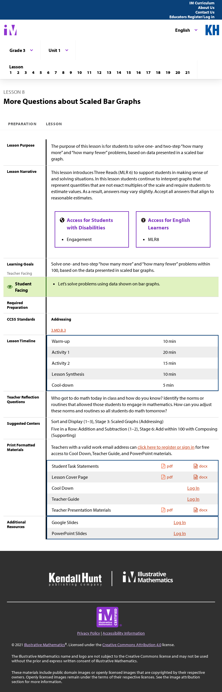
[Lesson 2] (18, 72)
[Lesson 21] (188, 72)
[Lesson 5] (41, 72)
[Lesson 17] (148, 72)
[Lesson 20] (178, 72)
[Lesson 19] (168, 72)
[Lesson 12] (99, 72)
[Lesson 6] (48, 72)
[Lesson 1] (10, 72)
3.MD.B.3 (58, 330)
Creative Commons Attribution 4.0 (131, 644)
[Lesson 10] (79, 72)
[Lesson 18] (158, 72)
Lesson (54, 123)
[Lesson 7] (56, 72)
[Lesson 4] (33, 72)
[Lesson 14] (119, 72)
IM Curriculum (201, 3)
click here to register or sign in (166, 447)
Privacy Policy (88, 633)
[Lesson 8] (63, 72)
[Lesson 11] (89, 72)
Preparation (22, 123)
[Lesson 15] (129, 72)
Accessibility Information (124, 633)
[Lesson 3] (25, 72)
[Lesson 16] (138, 72)
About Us (206, 7)
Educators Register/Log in (191, 16)
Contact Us (204, 12)
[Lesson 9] (71, 72)
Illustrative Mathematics (44, 644)
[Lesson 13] (109, 72)
